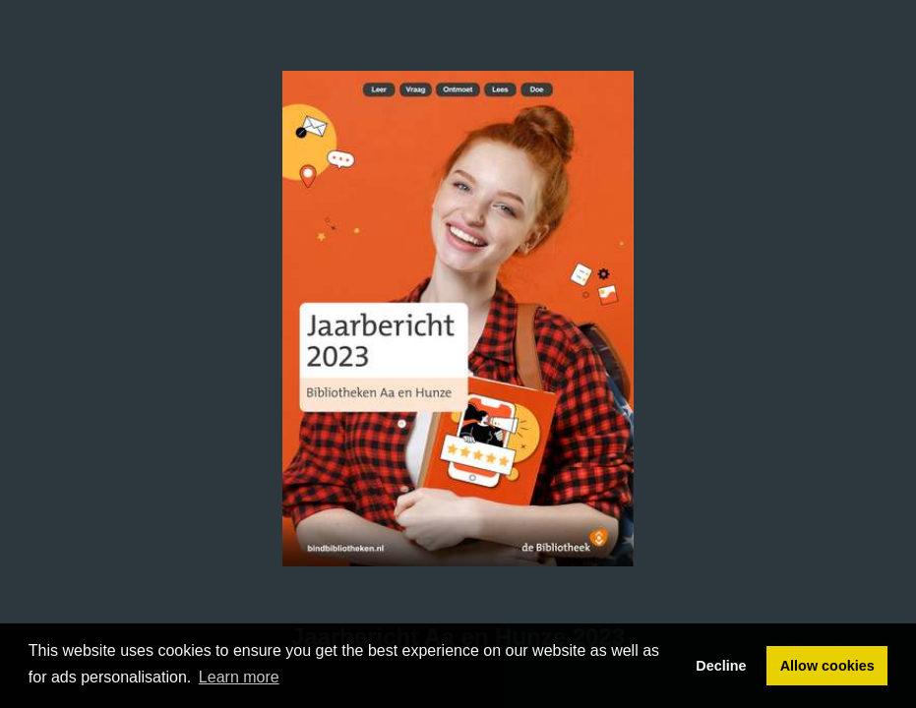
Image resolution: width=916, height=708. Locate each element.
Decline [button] (721, 666)
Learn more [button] (239, 677)
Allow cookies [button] (827, 666)
